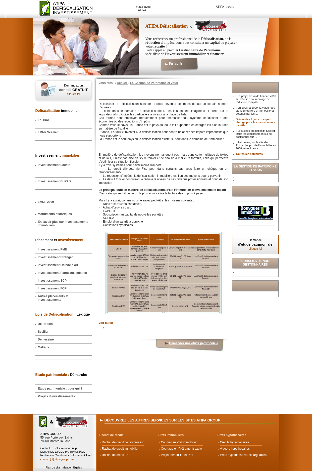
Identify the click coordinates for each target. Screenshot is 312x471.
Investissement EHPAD (54, 181)
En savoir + (177, 64)
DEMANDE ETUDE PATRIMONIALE (62, 451)
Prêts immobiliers (171, 435)
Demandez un (73, 90)
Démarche (61, 375)
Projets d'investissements (56, 396)
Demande (255, 244)
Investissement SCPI (53, 280)
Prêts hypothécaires (232, 435)
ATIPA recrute (225, 7)
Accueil (122, 83)
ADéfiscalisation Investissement (70, 8)
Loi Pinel (44, 120)
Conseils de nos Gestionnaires (255, 262)
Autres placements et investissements (53, 298)
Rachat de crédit (111, 435)
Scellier (43, 331)
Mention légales (72, 467)
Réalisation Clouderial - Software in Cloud (66, 455)
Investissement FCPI (52, 288)
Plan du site (52, 467)
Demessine (46, 339)
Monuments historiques (55, 214)
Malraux (43, 347)
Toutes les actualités (249, 153)
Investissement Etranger (55, 257)
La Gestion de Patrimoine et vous (154, 83)
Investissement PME (52, 249)
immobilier (57, 111)
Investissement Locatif (54, 165)
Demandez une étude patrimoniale (193, 343)
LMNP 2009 (46, 202)
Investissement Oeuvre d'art (58, 265)
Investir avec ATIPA (142, 8)
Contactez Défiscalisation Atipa (59, 448)
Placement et (59, 240)
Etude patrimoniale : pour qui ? (60, 388)
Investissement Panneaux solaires (62, 273)
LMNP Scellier (48, 132)
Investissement (57, 155)
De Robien (45, 324)
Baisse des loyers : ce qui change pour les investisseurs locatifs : (256, 122)
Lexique (62, 314)
